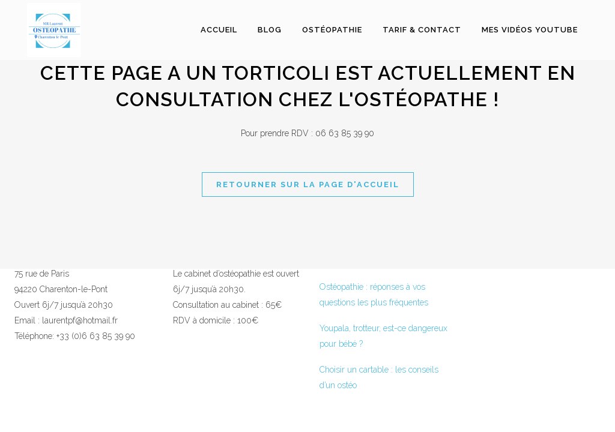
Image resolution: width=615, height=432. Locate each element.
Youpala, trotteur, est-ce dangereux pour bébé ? (383, 336)
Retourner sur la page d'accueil (307, 184)
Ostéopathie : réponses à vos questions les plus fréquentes (374, 294)
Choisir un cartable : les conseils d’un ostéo (379, 377)
